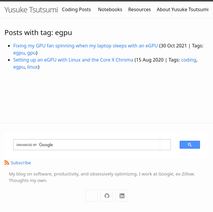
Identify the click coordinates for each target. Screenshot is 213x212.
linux (32, 67)
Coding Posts (76, 9)
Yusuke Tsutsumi (31, 9)
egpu (19, 52)
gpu (31, 52)
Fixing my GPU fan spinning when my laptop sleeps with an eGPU (85, 45)
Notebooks (110, 9)
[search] (87, 145)
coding (188, 60)
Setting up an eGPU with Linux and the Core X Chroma (73, 60)
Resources (139, 9)
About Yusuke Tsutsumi (183, 9)
